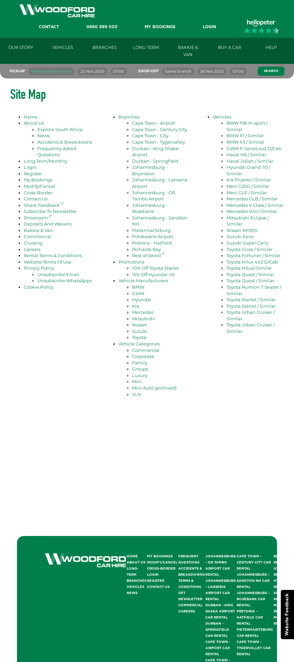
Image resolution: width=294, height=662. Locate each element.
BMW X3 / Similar (245, 142)
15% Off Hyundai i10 (153, 274)
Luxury (139, 375)
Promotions (131, 262)
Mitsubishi (143, 318)
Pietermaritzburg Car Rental (255, 633)
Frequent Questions (188, 559)
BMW (138, 287)
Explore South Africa (59, 129)
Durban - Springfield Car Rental (217, 630)
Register (33, 173)
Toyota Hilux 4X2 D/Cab (252, 262)
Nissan (139, 324)
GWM (138, 293)
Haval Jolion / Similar (249, 161)
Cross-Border (38, 192)
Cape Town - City (150, 135)
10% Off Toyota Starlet (155, 268)
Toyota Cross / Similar (249, 249)
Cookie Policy (38, 287)
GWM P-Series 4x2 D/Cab (253, 148)
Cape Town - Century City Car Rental (254, 562)
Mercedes (142, 312)
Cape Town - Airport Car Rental (217, 648)
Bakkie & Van (38, 230)
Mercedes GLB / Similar (252, 198)
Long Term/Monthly (45, 161)
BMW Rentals (282, 559)
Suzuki (139, 331)
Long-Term (133, 571)
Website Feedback (287, 614)
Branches (129, 117)
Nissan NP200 (242, 230)
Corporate (143, 356)
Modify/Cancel (39, 186)
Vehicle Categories (139, 343)
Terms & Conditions (189, 584)
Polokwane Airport (152, 236)
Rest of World (148, 255)
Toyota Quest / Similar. (250, 280)
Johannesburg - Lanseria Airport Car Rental (220, 590)
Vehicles (222, 117)
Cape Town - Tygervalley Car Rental (254, 648)
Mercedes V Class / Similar (254, 205)
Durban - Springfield (155, 161)
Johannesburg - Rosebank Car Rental (253, 599)
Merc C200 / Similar (247, 186)
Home (31, 117)
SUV (136, 394)
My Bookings (38, 179)
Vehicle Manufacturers (143, 280)
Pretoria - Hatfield (152, 243)
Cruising (33, 243)
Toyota (139, 337)
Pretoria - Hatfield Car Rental (250, 617)
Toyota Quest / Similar (250, 274)
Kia (135, 306)
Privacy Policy (39, 268)
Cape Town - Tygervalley (158, 142)
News (43, 135)
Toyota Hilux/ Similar (249, 268)
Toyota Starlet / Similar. (251, 306)
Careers (32, 249)
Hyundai (141, 299)
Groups (140, 369)
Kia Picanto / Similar (248, 179)
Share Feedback (43, 205)
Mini (137, 381)
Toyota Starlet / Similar (251, 299)
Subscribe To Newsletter (50, 211)
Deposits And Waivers (48, 224)
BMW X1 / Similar (245, 135)
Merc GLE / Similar (246, 192)
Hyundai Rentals (282, 584)
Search (271, 71)
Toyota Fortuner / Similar (253, 255)
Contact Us (36, 198)
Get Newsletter (190, 596)
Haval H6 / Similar (246, 154)
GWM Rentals (282, 571)
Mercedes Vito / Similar (251, 211)
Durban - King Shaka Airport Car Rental (220, 611)
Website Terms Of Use (47, 262)
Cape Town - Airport (153, 123)
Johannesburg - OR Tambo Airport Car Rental (220, 565)
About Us (34, 123)
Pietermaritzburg (151, 230)
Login (30, 167)
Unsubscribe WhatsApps (64, 280)
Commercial (37, 236)
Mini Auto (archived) (154, 388)
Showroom (38, 217)
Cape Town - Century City (159, 129)
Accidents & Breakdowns (64, 142)
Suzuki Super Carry (247, 243)
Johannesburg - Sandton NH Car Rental (253, 581)
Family (139, 362)
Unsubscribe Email (58, 274)
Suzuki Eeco (240, 236)
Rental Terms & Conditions (53, 255)
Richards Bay (146, 249)
